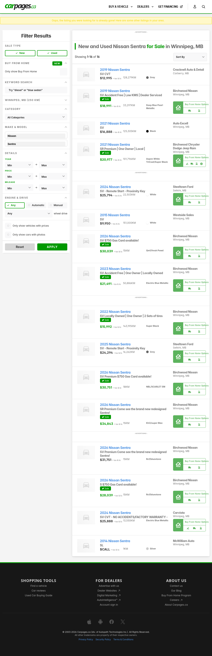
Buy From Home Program (176, 595)
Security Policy (103, 639)
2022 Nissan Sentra (115, 312)
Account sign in (109, 604)
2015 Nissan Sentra (115, 215)
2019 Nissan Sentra (115, 70)
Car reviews (39, 590)
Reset (20, 247)
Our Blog (176, 590)
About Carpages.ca (176, 604)
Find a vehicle (38, 585)
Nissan (36, 136)
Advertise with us (109, 585)
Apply (52, 247)
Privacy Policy (86, 639)
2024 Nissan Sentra (115, 187)
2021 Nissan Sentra (115, 123)
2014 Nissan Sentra (115, 541)
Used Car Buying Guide (38, 595)
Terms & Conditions (123, 639)
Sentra (36, 144)
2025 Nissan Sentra (115, 344)
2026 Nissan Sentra (115, 236)
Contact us (176, 585)
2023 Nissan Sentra (115, 269)
